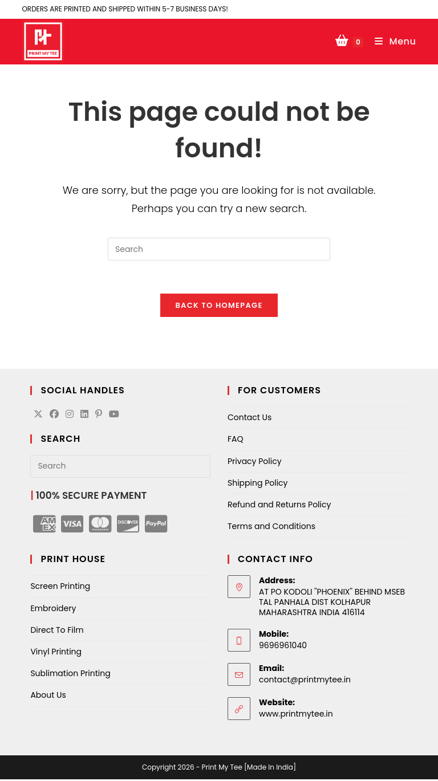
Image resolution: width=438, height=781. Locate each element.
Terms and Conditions (271, 528)
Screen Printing (60, 587)
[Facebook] (54, 416)
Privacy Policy (255, 463)
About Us (48, 696)
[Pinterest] (98, 416)
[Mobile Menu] (391, 41)
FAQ (236, 441)
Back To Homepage (218, 307)
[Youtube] (114, 416)
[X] (38, 416)
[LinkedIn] (84, 416)
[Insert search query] (219, 249)
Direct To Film (56, 631)
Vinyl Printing (56, 653)
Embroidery (53, 610)
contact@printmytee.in (305, 681)
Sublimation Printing (70, 675)
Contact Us (249, 419)
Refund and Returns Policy (279, 506)
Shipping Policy (258, 484)
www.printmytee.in (296, 715)
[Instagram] (70, 416)
